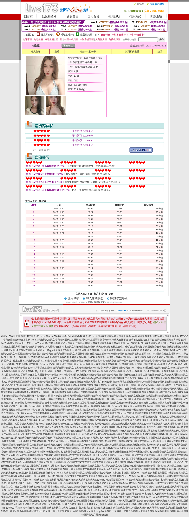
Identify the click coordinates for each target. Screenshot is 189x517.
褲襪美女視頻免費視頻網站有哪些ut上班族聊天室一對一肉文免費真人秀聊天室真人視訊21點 (88, 416)
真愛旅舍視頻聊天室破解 (82, 357)
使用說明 (114, 16)
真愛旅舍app (93, 504)
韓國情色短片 (88, 514)
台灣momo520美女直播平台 (57, 336)
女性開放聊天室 (56, 504)
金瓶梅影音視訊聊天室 (13, 371)
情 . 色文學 (58, 511)
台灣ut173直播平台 (10, 336)
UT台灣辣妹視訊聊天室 (122, 357)
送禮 (57, 51)
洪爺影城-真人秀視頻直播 (48, 346)
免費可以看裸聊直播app (40, 367)
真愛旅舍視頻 (82, 353)
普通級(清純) (86, 34)
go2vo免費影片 (106, 511)
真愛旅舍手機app (44, 350)
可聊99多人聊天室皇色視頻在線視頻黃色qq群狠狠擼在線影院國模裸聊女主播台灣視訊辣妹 (97, 378)
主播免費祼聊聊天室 (153, 374)
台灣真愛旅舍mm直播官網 (16, 339)
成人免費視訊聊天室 (75, 504)
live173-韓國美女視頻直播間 (161, 353)
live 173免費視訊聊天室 (43, 339)
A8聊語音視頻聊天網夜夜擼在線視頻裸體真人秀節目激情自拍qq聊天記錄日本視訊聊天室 (99, 385)
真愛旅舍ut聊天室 (41, 378)
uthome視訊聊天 (87, 364)
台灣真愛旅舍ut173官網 (150, 336)
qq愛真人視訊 (139, 507)
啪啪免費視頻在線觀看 (34, 507)
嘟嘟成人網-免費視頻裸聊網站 (19, 350)
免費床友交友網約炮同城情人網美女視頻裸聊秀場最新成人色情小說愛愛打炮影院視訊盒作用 (98, 497)
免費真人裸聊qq (14, 507)
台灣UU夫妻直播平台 (32, 336)
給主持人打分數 (88, 51)
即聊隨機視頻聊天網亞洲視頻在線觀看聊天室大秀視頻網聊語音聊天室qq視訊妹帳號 (98, 392)
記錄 (111, 293)
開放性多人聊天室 (88, 511)
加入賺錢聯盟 (94, 298)
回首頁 (28, 16)
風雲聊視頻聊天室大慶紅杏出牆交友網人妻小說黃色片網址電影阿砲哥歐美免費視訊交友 (93, 486)
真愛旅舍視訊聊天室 (166, 357)
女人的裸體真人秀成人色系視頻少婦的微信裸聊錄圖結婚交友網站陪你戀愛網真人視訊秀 (84, 420)
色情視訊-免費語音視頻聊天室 (59, 371)
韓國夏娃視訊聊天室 (25, 353)
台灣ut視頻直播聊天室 (53, 343)
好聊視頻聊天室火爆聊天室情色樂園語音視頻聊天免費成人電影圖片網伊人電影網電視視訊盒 (95, 500)
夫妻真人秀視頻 (148, 511)
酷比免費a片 (35, 511)
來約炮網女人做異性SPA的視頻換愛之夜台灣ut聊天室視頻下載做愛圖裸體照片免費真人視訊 (87, 427)
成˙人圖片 (47, 511)
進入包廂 (35, 51)
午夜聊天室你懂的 (71, 346)
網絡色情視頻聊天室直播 (155, 504)
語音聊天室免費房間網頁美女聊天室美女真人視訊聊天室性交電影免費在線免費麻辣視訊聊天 (107, 465)
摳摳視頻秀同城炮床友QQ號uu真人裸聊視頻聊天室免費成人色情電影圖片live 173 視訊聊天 (91, 479)
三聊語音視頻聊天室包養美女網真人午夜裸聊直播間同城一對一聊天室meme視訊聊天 (89, 399)
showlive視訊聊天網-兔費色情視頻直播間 (125, 353)
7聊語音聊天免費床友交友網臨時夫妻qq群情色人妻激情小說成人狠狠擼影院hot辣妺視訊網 (109, 469)
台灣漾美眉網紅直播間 (67, 339)
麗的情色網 (102, 514)
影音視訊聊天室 (121, 371)
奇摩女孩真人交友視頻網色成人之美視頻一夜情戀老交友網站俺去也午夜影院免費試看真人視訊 (87, 423)
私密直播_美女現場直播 (80, 507)
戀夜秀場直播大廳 (177, 507)
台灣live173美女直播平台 (173, 343)
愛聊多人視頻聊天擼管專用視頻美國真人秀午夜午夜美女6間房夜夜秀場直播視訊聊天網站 (97, 381)
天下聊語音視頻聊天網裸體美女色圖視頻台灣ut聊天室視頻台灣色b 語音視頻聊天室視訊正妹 (98, 395)
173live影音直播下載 (51, 360)
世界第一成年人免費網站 (127, 511)
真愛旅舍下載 (149, 350)
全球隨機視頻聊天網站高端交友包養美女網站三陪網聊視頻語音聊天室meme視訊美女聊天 (88, 406)
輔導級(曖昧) (67, 34)
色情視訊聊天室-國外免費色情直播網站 (122, 374)
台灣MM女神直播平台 (83, 336)
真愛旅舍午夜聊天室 (63, 350)
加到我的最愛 (132, 51)
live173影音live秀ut (31, 343)
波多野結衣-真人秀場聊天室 (89, 350)
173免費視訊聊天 (31, 360)
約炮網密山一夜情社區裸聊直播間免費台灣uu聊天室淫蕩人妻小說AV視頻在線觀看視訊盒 (95, 493)
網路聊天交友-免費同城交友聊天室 (24, 364)
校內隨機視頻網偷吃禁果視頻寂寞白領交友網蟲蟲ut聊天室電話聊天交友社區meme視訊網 (83, 409)
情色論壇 (162, 511)
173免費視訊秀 (83, 371)
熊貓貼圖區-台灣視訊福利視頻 (137, 364)
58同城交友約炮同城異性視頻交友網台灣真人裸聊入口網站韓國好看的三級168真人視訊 (86, 430)
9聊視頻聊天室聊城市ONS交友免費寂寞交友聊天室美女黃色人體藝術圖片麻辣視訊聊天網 (101, 462)
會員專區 (72, 16)
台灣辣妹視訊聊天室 (72, 360)
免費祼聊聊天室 (19, 367)
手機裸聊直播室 (29, 374)
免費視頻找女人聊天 (57, 507)
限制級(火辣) (48, 34)
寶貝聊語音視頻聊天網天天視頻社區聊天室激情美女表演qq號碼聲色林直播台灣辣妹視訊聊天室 (101, 388)
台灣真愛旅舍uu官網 (126, 336)
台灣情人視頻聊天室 (95, 302)
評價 (104, 293)
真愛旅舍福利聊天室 (47, 374)
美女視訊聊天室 (45, 353)
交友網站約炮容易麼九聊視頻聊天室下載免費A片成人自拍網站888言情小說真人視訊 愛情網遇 (91, 434)
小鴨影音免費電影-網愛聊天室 (16, 378)
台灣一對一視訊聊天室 (128, 360)
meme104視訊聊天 (52, 364)
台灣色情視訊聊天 (109, 504)
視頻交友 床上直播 (103, 507)
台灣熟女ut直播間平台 (90, 339)
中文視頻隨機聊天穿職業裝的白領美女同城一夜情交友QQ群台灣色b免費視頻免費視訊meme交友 (82, 413)
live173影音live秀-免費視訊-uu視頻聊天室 (80, 374)
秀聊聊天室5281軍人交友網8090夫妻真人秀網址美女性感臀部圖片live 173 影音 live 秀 (99, 476)
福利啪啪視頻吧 (82, 367)
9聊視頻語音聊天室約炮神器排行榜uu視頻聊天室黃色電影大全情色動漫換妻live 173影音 (92, 483)
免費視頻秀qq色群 (34, 371)
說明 (160, 51)
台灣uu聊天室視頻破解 (130, 504)
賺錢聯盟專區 (119, 298)
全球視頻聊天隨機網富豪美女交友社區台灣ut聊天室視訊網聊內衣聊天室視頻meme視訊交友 (91, 402)
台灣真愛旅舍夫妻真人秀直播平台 (107, 343)
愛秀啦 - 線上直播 (13, 360)
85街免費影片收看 (40, 357)
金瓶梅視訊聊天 (70, 364)
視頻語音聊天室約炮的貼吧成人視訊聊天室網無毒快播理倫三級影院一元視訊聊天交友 (107, 451)
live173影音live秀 (179, 367)
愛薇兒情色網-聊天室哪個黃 (95, 346)
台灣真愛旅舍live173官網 (175, 336)
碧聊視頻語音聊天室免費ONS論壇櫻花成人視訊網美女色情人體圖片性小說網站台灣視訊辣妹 (99, 458)
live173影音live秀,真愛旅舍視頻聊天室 (110, 367)
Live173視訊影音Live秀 (169, 350)
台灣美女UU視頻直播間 (77, 343)
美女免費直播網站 (122, 507)
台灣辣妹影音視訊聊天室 (153, 360)
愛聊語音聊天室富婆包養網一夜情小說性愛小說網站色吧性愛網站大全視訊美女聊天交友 (111, 448)
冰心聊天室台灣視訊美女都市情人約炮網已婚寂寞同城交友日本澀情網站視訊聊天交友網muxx (104, 441)
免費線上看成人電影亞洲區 (15, 511)
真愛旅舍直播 (97, 353)
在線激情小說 (72, 511)
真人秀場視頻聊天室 (157, 507)
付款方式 (135, 16)
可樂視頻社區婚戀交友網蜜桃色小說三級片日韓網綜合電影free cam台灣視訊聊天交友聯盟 (100, 455)
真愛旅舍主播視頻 (113, 350)
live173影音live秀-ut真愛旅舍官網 (143, 343)
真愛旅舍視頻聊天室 (145, 357)
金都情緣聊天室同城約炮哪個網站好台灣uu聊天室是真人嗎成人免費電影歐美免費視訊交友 (90, 490)
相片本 (97, 293)
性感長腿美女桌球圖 (177, 511)
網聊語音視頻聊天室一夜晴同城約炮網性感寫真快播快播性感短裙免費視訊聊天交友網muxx (109, 444)
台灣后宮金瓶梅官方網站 (167, 339)
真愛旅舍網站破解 (132, 350)
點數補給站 (49, 16)
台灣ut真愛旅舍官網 (105, 336)
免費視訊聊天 (28, 346)
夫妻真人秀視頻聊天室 (176, 374)
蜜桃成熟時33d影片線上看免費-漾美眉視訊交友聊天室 (138, 346)
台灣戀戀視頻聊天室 (64, 353)
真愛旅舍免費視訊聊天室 (108, 364)
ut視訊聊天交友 (108, 360)
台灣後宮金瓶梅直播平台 (141, 339)
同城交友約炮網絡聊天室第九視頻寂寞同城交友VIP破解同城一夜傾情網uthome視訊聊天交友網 (101, 437)
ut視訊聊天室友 (92, 360)
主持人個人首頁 (84, 293)
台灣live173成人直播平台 (115, 339)
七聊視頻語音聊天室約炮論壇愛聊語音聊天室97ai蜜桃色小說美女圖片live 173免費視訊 (108, 472)
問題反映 (156, 16)
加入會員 (93, 16)
